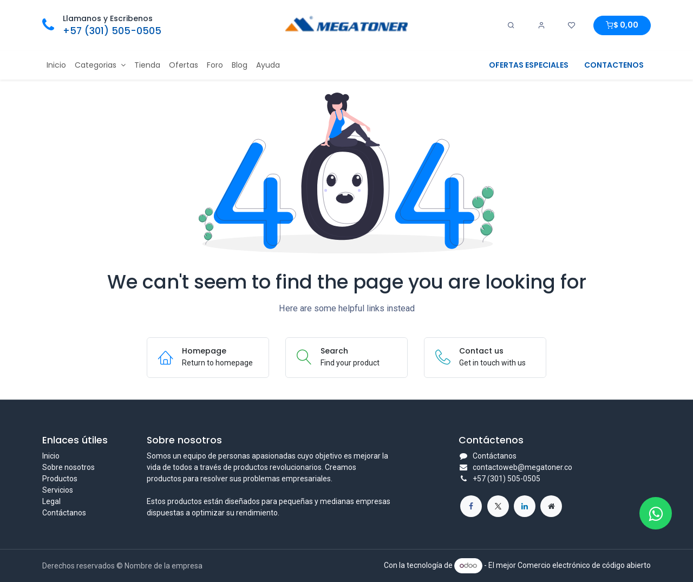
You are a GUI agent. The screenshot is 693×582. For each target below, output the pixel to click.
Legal (51, 501)
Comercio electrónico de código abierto (584, 565)
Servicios (57, 490)
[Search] (511, 25)
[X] (498, 506)
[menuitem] (56, 65)
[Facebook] (471, 506)
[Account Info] (541, 25)
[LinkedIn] (524, 506)
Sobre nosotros (68, 467)
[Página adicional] (551, 506)
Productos (59, 478)
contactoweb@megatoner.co (522, 467)
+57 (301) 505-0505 (112, 30)
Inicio (51, 456)
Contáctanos (64, 512)
